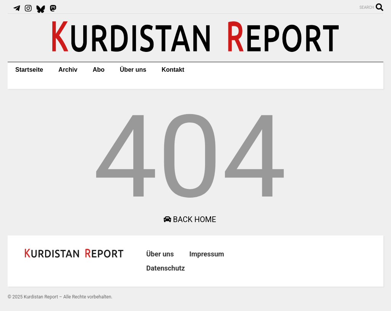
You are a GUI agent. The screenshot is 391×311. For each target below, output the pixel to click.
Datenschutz (165, 268)
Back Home (189, 219)
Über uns (133, 69)
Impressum (206, 254)
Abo (99, 69)
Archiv (68, 69)
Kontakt (173, 69)
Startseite (29, 69)
